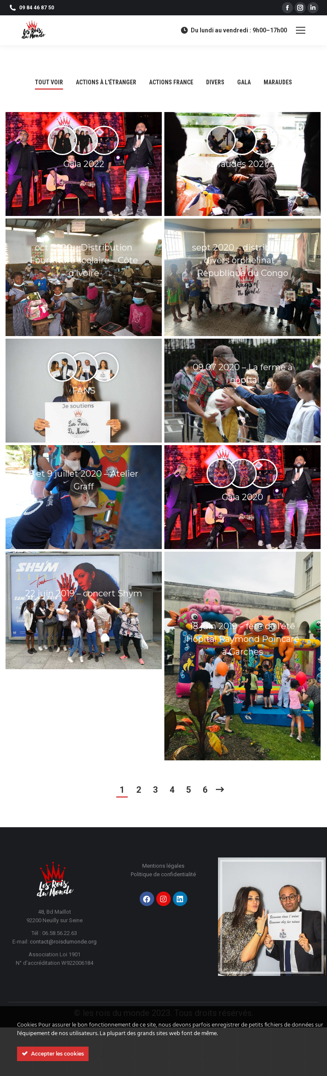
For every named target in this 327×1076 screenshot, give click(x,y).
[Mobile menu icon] (300, 30)
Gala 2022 (83, 164)
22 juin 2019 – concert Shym (83, 593)
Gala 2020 (242, 497)
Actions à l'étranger (106, 82)
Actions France (171, 82)
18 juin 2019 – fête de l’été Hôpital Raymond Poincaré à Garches (242, 639)
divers (215, 82)
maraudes (278, 82)
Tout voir (49, 82)
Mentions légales (163, 866)
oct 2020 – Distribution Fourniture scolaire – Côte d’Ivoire (84, 260)
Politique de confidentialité (163, 874)
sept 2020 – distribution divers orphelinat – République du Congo (242, 260)
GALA (244, 82)
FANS (83, 391)
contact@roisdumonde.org (63, 941)
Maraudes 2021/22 (242, 164)
